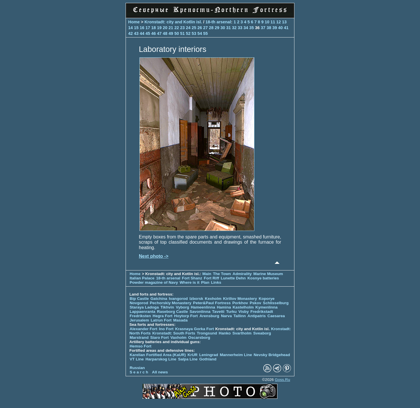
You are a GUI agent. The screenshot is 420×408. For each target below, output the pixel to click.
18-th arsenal (218, 22)
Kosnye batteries (263, 278)
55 (205, 33)
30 (222, 27)
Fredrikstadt (261, 311)
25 (194, 27)
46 (153, 33)
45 (147, 33)
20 (165, 27)
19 (159, 27)
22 (176, 27)
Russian (137, 368)
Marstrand (139, 337)
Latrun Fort (161, 320)
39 (274, 27)
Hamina (224, 307)
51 (182, 33)
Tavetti (218, 311)
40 (280, 27)
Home (134, 22)
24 (188, 27)
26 (199, 27)
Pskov (255, 303)
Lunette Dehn (233, 278)
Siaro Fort (159, 337)
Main (206, 274)
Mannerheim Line (236, 355)
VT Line (137, 359)
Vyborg (182, 307)
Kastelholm (243, 307)
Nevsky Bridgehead (272, 355)
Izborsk (196, 298)
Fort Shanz (192, 278)
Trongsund (207, 333)
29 (217, 27)
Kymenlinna (267, 307)
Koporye (267, 298)
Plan (205, 282)
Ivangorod (178, 298)
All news (160, 372)
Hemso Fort (141, 346)
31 (228, 27)
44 (142, 33)
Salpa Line (188, 359)
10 (267, 22)
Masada (180, 320)
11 (272, 22)
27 (205, 27)
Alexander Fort (143, 329)
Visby (243, 311)
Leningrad (208, 355)
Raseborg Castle (172, 311)
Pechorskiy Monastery (170, 303)
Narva (226, 316)
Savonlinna (200, 311)
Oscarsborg (199, 337)
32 (234, 27)
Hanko (225, 333)
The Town (222, 274)
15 (136, 27)
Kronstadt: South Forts (173, 333)
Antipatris (256, 316)
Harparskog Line (160, 359)
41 (286, 27)
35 (251, 27)
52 (188, 33)
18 (153, 27)
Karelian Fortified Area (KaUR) (158, 355)
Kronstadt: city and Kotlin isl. (173, 22)
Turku (231, 311)
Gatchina (158, 298)
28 (211, 27)
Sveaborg (262, 333)
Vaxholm (178, 337)
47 (159, 33)
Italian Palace (143, 278)
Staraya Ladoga (144, 307)
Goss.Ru (282, 379)
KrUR (193, 355)
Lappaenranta (142, 311)
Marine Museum (268, 274)
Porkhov (240, 303)
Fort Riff (211, 278)
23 (182, 27)
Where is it (190, 282)
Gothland (208, 359)
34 (245, 27)
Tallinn (240, 316)
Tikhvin (167, 307)
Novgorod (139, 303)
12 (278, 22)
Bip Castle (139, 298)
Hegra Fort (163, 316)
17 (147, 27)
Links (216, 282)
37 (263, 27)
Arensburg (209, 316)
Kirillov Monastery (240, 298)
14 (130, 27)
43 (136, 33)
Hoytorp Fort (186, 316)
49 (171, 33)
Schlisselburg (276, 303)
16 (142, 27)
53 (194, 33)
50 (176, 33)
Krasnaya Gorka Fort (194, 329)
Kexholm (213, 298)
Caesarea (276, 316)
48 (165, 33)
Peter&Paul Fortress (212, 303)
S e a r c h (139, 372)
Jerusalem (139, 320)
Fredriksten (140, 316)
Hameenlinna (203, 307)
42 (130, 33)
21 (171, 27)
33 (240, 27)
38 (268, 27)
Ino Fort (166, 329)
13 (284, 22)
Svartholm (241, 333)
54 (199, 33)
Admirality (241, 274)
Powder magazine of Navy (154, 282)
